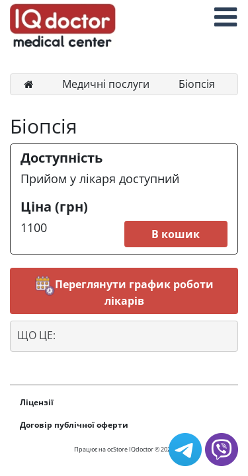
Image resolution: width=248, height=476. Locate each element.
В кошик (175, 234)
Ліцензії (37, 402)
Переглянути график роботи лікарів (124, 292)
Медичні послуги (105, 84)
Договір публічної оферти (74, 424)
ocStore (117, 449)
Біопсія (197, 84)
